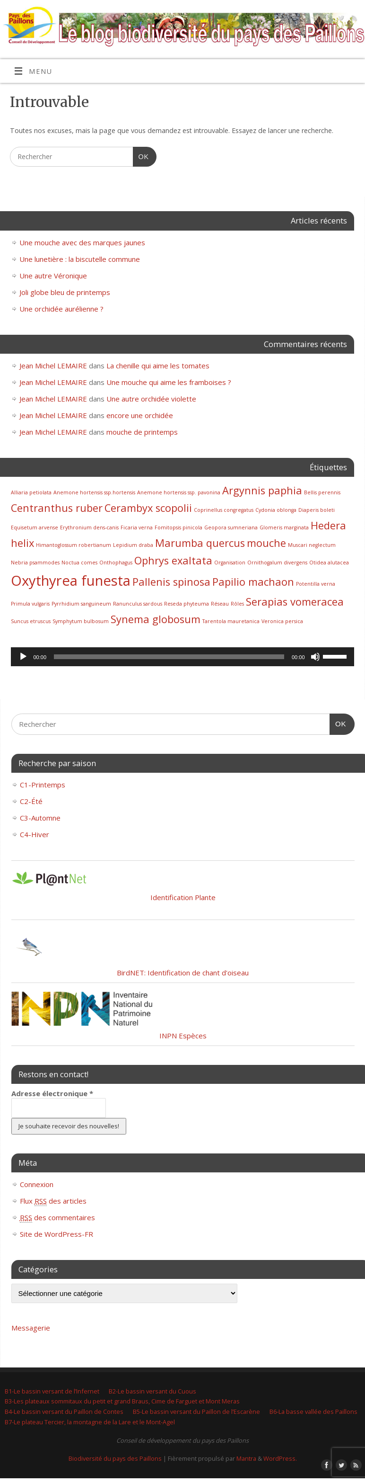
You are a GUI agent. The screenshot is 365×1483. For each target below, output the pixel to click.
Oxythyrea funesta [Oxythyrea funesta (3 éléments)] (70, 580)
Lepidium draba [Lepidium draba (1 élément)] (133, 545)
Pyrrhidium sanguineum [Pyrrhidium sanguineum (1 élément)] (81, 603)
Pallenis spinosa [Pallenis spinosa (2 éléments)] (171, 582)
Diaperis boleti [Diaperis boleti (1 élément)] (316, 510)
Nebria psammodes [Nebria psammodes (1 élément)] (35, 562)
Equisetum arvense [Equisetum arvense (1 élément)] (34, 527)
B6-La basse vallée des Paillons (313, 1411)
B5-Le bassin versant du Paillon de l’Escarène (196, 1411)
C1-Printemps (42, 784)
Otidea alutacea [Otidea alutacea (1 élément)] (329, 562)
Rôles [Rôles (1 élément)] (237, 603)
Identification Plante (183, 897)
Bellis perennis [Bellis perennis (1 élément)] (322, 492)
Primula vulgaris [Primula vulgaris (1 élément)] (30, 603)
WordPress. (280, 1458)
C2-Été (31, 801)
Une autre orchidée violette (151, 398)
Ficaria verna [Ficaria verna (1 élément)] (137, 527)
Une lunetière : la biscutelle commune (79, 259)
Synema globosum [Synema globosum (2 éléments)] (155, 619)
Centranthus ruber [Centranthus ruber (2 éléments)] (57, 508)
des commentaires (57, 1218)
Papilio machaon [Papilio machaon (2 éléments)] (253, 582)
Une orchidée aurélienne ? (61, 308)
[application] (182, 656)
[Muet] (315, 656)
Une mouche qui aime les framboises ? (168, 382)
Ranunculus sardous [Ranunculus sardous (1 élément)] (137, 603)
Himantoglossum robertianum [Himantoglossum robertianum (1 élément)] (73, 545)
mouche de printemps (142, 432)
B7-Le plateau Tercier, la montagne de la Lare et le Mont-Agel (90, 1422)
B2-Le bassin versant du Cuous (152, 1391)
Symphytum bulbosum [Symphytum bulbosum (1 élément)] (80, 621)
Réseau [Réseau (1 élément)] (220, 603)
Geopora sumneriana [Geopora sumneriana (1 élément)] (231, 527)
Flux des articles (53, 1201)
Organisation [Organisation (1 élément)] (229, 562)
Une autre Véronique (53, 275)
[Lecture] (23, 656)
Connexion (36, 1184)
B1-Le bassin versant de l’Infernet (52, 1391)
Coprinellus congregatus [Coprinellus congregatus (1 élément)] (223, 510)
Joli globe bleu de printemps (64, 292)
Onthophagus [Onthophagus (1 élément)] (115, 562)
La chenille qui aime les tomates (157, 365)
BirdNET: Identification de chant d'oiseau (183, 972)
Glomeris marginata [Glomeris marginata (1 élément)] (284, 527)
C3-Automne (40, 817)
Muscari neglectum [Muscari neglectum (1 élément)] (312, 545)
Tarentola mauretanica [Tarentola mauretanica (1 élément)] (231, 621)
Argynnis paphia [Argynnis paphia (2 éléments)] (262, 490)
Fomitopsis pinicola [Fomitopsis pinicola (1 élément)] (178, 527)
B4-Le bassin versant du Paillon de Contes (64, 1411)
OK (141, 156)
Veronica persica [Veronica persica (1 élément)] (282, 621)
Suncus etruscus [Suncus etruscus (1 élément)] (31, 621)
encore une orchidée (139, 415)
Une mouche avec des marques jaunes (82, 242)
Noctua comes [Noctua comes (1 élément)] (79, 562)
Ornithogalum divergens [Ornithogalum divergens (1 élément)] (277, 562)
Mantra (246, 1458)
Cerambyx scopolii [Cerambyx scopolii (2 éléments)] (148, 508)
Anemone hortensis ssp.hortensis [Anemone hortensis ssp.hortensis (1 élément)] (94, 492)
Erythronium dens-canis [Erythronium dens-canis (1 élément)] (89, 527)
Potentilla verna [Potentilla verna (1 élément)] (315, 584)
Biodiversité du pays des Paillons (115, 1458)
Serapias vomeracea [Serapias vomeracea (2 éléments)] (295, 601)
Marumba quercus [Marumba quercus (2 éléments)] (200, 543)
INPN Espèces (183, 1035)
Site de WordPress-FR (56, 1234)
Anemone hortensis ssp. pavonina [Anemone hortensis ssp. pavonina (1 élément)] (178, 492)
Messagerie (30, 1327)
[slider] (169, 656)
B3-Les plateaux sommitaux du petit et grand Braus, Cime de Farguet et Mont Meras (122, 1401)
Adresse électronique (52, 1093)
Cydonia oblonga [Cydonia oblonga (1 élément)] (275, 510)
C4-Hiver (34, 834)
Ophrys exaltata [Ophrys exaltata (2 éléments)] (173, 560)
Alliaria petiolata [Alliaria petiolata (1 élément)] (31, 492)
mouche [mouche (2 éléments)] (266, 543)
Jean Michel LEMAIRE (53, 365)
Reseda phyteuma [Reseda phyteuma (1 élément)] (186, 603)
